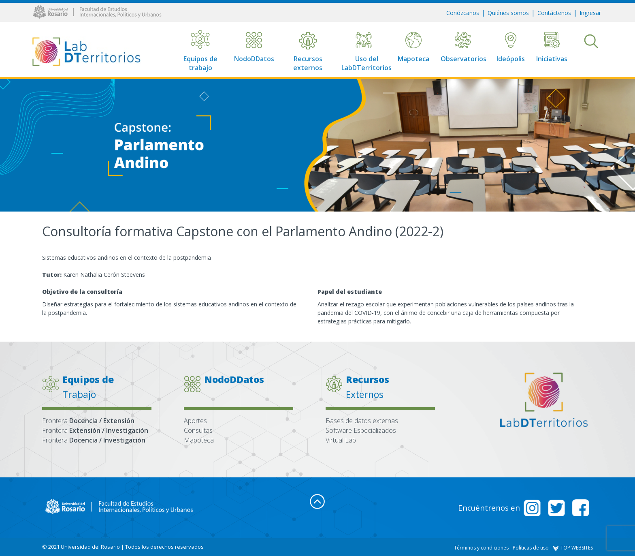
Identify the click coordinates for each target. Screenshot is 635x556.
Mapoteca (199, 440)
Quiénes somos (508, 13)
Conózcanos (462, 13)
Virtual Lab (341, 440)
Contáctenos (554, 13)
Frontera (88, 420)
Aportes (195, 420)
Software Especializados (361, 430)
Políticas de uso (531, 547)
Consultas (198, 430)
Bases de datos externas (362, 420)
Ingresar (590, 13)
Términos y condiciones (481, 547)
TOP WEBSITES (573, 547)
